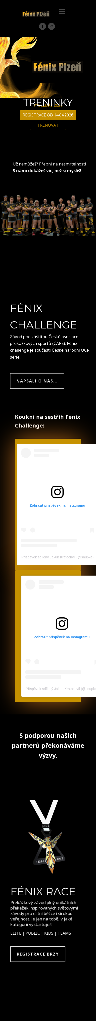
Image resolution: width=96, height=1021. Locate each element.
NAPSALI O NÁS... (37, 381)
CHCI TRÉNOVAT (48, 122)
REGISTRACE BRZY (42, 954)
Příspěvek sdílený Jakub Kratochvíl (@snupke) (57, 557)
